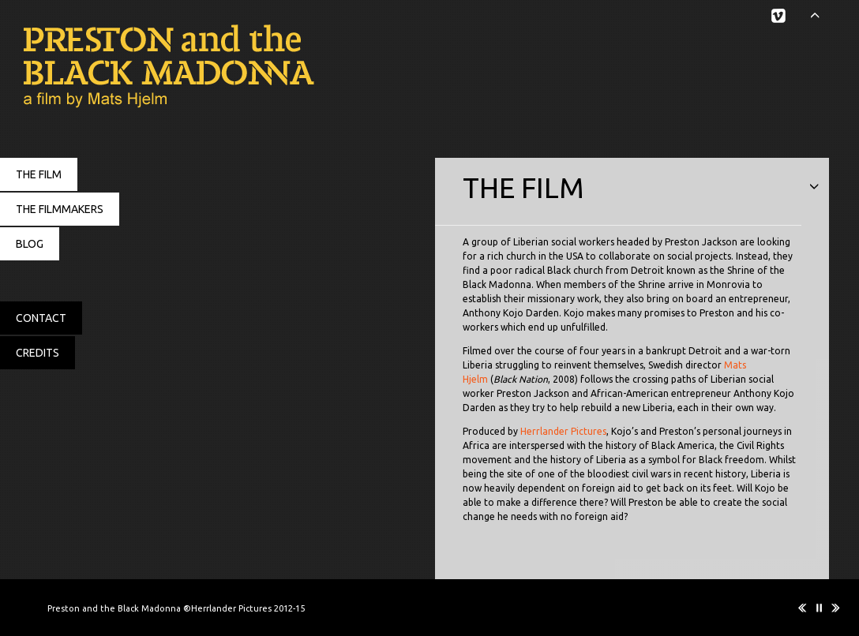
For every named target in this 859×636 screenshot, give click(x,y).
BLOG (29, 244)
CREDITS (37, 352)
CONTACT (41, 318)
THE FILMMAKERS (59, 209)
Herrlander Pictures (563, 431)
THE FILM (39, 174)
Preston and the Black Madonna (158, 67)
